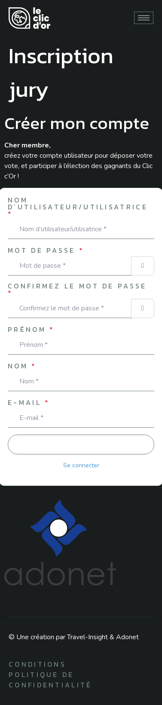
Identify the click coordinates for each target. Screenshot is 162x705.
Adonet (127, 637)
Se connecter (81, 465)
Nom (22, 365)
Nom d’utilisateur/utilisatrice (78, 206)
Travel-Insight (87, 637)
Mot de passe (46, 250)
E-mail (29, 402)
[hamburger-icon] (143, 18)
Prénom (31, 329)
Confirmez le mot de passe (77, 289)
